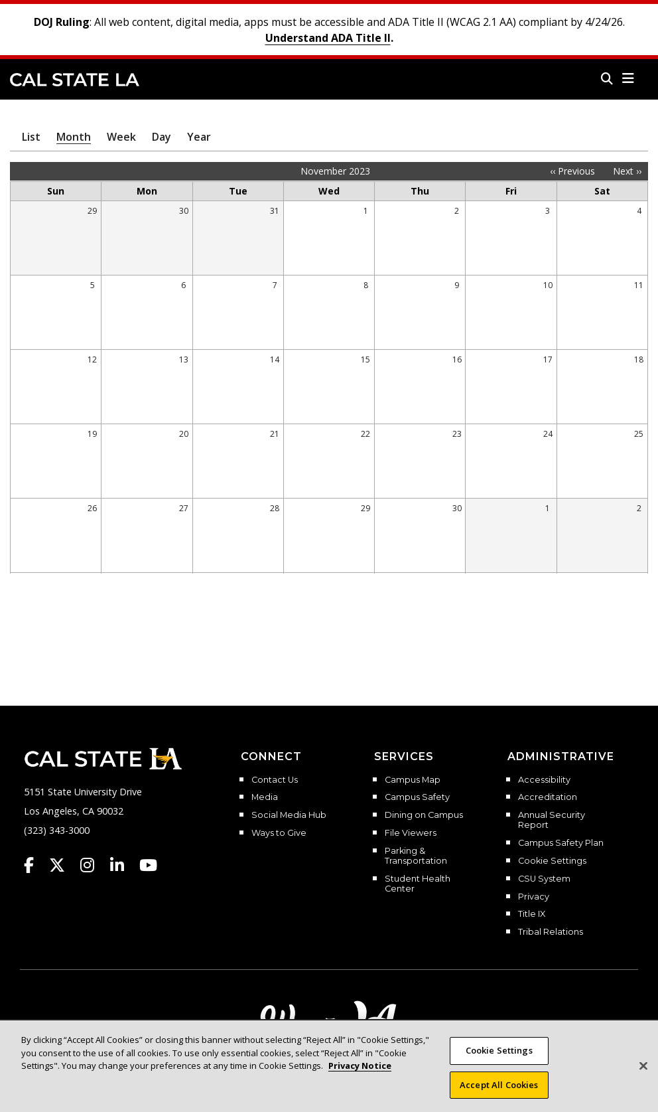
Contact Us (274, 780)
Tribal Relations (550, 932)
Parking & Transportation (416, 856)
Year (199, 136)
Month (73, 136)
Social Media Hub (288, 815)
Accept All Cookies (499, 1093)
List (31, 136)
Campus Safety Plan (561, 843)
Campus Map (412, 780)
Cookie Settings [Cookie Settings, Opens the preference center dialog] (499, 1059)
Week (121, 136)
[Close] (643, 1074)
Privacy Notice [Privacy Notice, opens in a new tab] (359, 1074)
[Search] (607, 78)
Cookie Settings (552, 861)
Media (264, 797)
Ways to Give (278, 833)
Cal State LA (74, 79)
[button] (628, 78)
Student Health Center (417, 884)
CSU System (544, 879)
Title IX (531, 914)
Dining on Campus (424, 815)
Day (161, 136)
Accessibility (544, 780)
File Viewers (410, 833)
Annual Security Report (551, 820)
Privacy (533, 897)
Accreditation (547, 797)
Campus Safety (417, 797)
